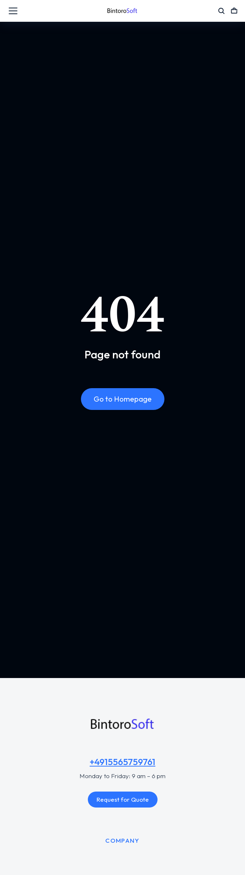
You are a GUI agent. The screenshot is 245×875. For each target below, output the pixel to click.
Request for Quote (123, 799)
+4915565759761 (122, 762)
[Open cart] (234, 11)
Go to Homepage (123, 398)
